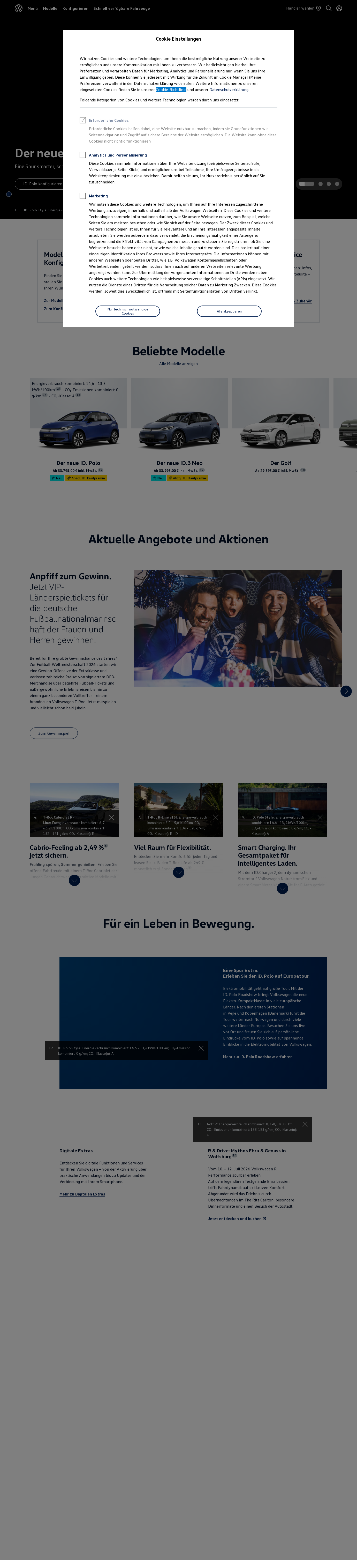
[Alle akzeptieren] (229, 311)
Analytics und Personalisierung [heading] (113, 156)
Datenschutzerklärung (228, 89)
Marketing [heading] (94, 196)
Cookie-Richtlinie (171, 89)
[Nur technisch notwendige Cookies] (127, 311)
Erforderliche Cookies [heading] (104, 121)
